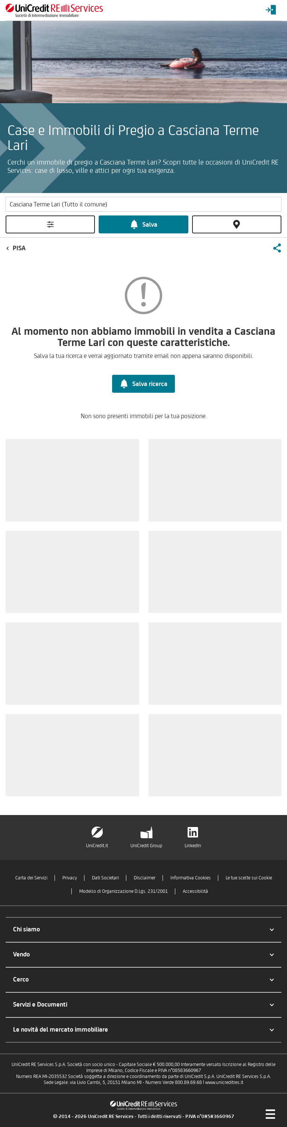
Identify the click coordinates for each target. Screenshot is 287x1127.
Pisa (19, 248)
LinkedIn (193, 845)
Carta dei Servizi (31, 878)
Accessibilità (195, 891)
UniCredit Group (146, 845)
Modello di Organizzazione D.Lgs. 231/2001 (123, 891)
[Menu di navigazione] (270, 1114)
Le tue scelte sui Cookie (249, 878)
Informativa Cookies (190, 878)
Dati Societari (105, 878)
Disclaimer (144, 878)
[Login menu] (270, 10)
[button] (276, 248)
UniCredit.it (97, 845)
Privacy (69, 878)
